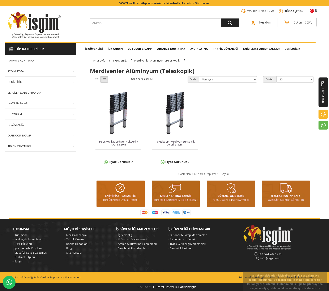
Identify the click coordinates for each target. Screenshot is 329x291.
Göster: (269, 79)
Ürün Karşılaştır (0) (142, 79)
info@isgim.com (295, 11)
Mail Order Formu (77, 235)
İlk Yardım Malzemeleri (132, 239)
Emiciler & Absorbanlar (261, 48)
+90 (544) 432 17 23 (260, 11)
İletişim (18, 261)
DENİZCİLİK (292, 48)
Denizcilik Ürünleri (181, 248)
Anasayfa (99, 60)
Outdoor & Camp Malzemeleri (188, 235)
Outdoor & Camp (140, 48)
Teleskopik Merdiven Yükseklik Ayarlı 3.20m (118, 143)
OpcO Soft (143, 287)
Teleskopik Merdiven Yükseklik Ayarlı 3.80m (175, 143)
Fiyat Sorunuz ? (118, 162)
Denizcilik (41, 82)
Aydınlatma (199, 48)
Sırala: (193, 79)
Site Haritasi (74, 252)
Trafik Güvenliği (225, 48)
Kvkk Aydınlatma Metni (28, 239)
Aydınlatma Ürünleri (182, 239)
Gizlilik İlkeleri (23, 244)
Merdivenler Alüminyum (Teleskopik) (157, 60)
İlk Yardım (115, 48)
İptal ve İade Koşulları (28, 248)
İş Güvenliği (94, 48)
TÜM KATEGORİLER (26, 49)
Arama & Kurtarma (171, 48)
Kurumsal (20, 235)
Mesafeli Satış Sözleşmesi (30, 252)
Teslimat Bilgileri (24, 257)
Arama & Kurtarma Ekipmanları (137, 244)
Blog (69, 248)
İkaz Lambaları (41, 103)
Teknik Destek (75, 239)
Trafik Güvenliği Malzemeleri (188, 244)
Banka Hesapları (76, 244)
